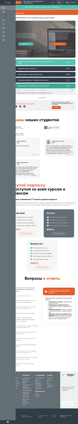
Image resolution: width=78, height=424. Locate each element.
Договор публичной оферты (43, 416)
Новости (37, 396)
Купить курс (25, 43)
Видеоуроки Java (27, 390)
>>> (59, 7)
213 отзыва (20, 128)
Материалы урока (16, 90)
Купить (56, 107)
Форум (11, 398)
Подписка (16, 2)
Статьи (12, 396)
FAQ (48, 382)
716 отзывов (55, 128)
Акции (37, 394)
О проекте (50, 378)
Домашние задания (30, 90)
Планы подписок (14, 385)
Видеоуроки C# (27, 385)
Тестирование (42, 90)
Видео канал (13, 394)
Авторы (49, 384)
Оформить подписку (26, 234)
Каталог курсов (14, 381)
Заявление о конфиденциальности (26, 416)
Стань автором (39, 378)
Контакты (49, 380)
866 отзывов (21, 135)
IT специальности (15, 383)
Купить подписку (59, 43)
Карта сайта (54, 416)
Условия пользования (13, 416)
